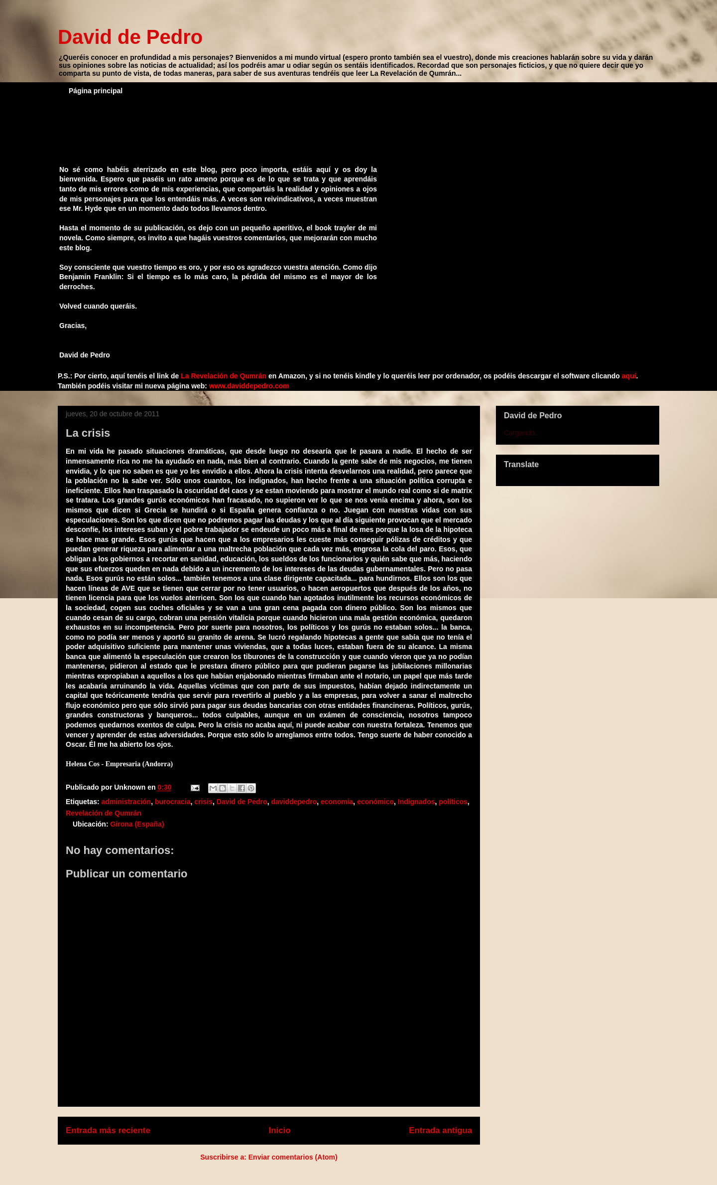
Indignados (416, 802)
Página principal (95, 91)
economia (337, 802)
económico (375, 802)
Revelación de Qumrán (103, 813)
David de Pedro (130, 37)
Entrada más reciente (108, 1130)
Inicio (280, 1130)
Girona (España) (137, 824)
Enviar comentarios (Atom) (293, 1157)
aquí (629, 376)
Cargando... (522, 433)
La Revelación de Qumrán (223, 376)
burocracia (173, 802)
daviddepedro (294, 802)
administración (126, 802)
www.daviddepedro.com (249, 386)
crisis (203, 802)
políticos (453, 802)
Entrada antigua (440, 1130)
